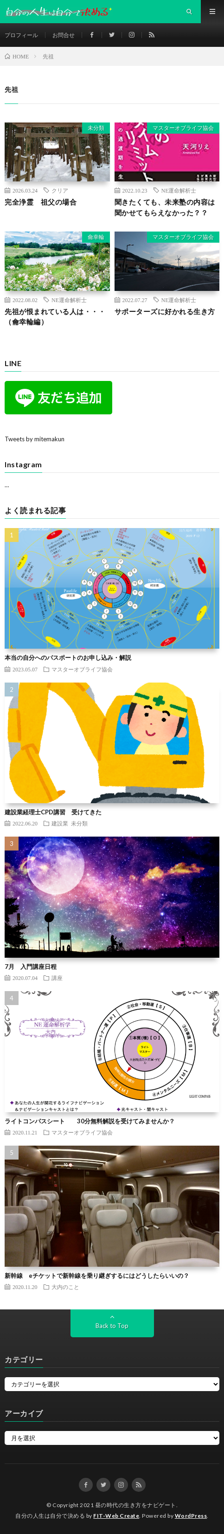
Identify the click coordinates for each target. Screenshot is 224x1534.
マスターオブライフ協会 (183, 127)
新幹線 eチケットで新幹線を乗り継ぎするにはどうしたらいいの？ (97, 1275)
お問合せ (63, 35)
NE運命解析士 (179, 190)
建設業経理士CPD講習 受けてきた (53, 812)
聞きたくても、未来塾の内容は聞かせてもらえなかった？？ (165, 207)
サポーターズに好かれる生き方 (165, 311)
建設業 (59, 823)
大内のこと (65, 1286)
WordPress (191, 1515)
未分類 (96, 127)
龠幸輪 (96, 236)
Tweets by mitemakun (34, 439)
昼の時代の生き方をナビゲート (135, 1505)
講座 (57, 977)
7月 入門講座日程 (31, 966)
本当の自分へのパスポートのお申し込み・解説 (68, 657)
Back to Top (112, 1325)
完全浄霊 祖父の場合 (41, 202)
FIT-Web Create (116, 1515)
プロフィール (21, 35)
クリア (59, 190)
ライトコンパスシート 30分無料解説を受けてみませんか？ (90, 1121)
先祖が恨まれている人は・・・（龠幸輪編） (55, 316)
